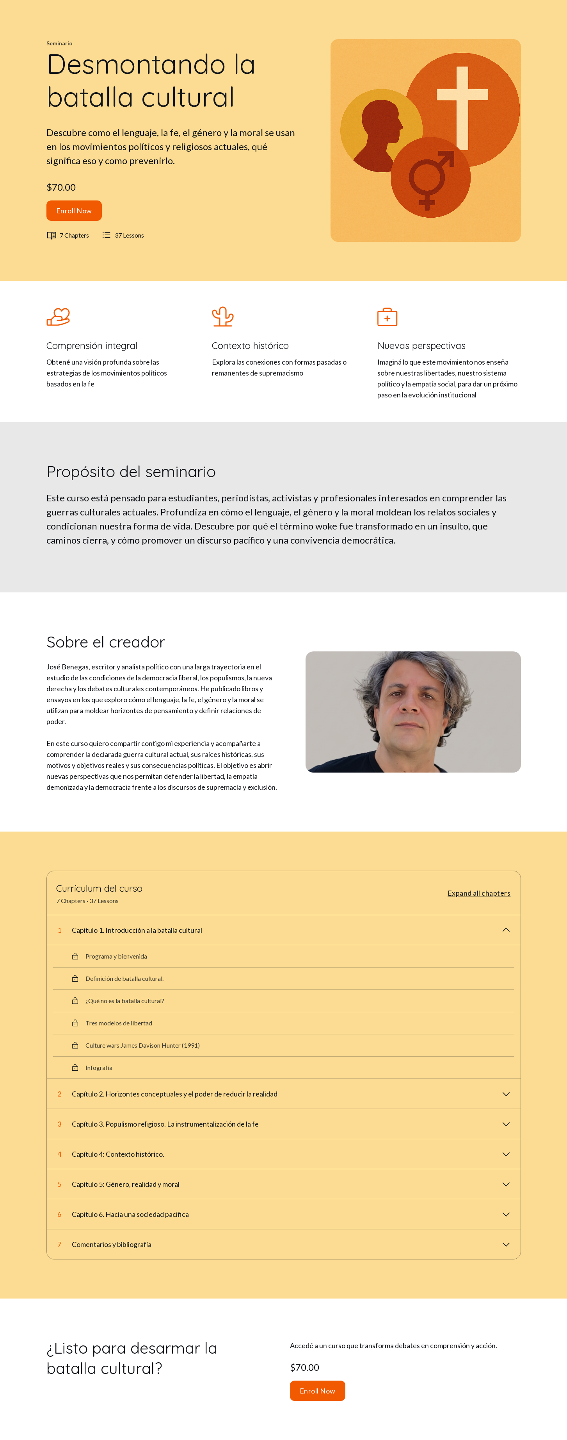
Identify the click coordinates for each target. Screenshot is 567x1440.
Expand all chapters (479, 893)
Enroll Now (74, 210)
